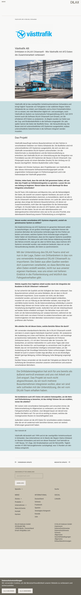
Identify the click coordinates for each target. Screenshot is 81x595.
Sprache (19, 489)
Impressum (59, 526)
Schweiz (38, 502)
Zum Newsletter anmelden (24, 471)
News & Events (20, 508)
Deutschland (39, 499)
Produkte (19, 502)
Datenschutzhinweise (62, 528)
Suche (57, 489)
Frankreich (38, 505)
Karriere (17, 514)
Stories (18, 499)
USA (36, 517)
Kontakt (17, 511)
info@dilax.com (24, 530)
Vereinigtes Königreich (42, 511)
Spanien (37, 508)
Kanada (37, 514)
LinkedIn (58, 499)
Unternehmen (21, 505)
